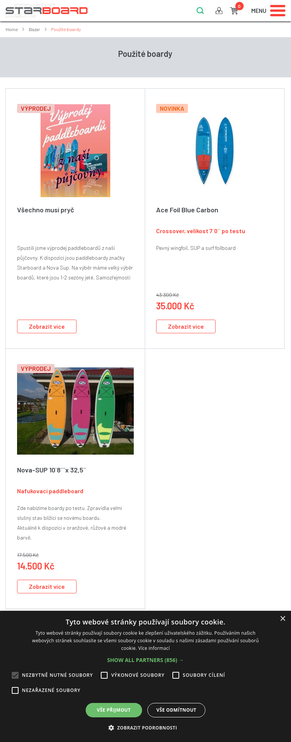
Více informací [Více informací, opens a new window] (154, 648)
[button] (145, 660)
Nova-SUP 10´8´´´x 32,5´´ (51, 470)
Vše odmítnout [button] (176, 710)
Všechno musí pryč (45, 210)
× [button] (282, 619)
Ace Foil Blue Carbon (187, 210)
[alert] (145, 676)
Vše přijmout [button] (114, 710)
